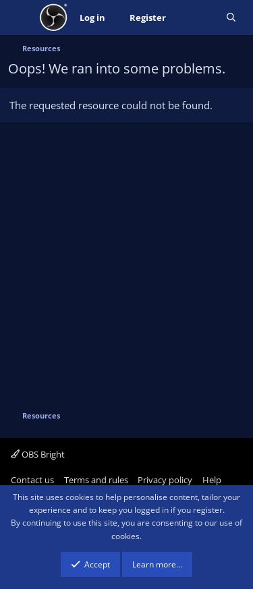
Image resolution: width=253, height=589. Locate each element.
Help (211, 480)
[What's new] (196, 17)
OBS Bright (38, 454)
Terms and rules (96, 480)
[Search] (231, 17)
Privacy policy (165, 480)
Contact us (32, 480)
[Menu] (20, 17)
